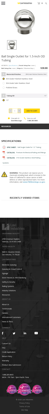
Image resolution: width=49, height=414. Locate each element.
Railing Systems (8, 286)
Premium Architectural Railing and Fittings (24, 152)
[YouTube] (37, 333)
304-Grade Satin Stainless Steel (16, 83)
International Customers (11, 317)
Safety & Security (8, 282)
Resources (6, 295)
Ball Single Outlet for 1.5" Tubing (22, 147)
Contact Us (6, 343)
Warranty (5, 360)
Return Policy (7, 356)
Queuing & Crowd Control (12, 269)
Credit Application (8, 352)
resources (6, 126)
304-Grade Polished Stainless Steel (17, 79)
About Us (5, 304)
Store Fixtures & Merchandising (14, 278)
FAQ (3, 348)
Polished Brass (10, 88)
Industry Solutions (9, 290)
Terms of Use (24, 406)
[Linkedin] (26, 333)
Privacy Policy (24, 403)
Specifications (13, 65)
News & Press (7, 321)
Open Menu (4, 3)
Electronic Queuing (9, 265)
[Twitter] (15, 333)
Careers (5, 313)
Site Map (24, 410)
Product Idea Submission (11, 365)
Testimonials (7, 309)
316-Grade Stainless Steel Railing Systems (21, 160)
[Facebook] (4, 333)
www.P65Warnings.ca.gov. (34, 182)
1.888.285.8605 (32, 121)
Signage (5, 273)
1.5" (6, 100)
